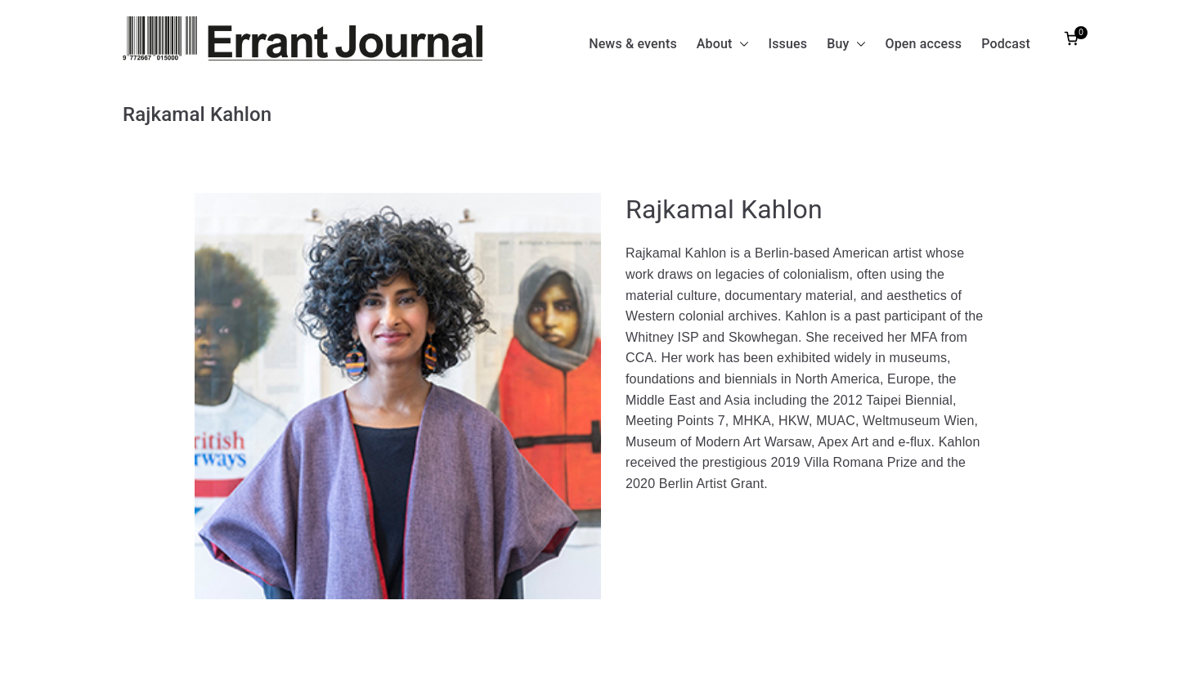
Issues (788, 44)
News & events (633, 44)
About (723, 44)
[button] (741, 44)
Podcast (1005, 44)
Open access (924, 44)
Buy (846, 44)
